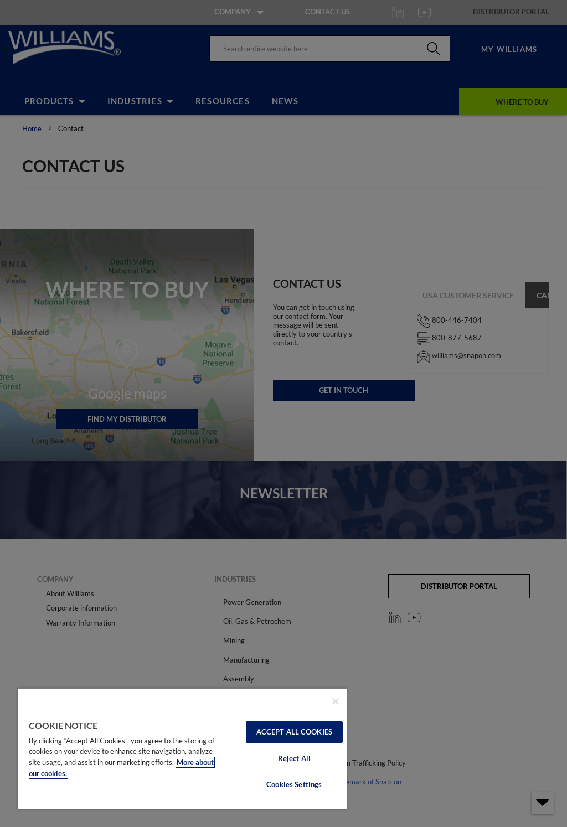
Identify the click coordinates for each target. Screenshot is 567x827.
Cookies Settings (294, 784)
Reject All (294, 758)
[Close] (335, 701)
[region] (182, 748)
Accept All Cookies (294, 731)
